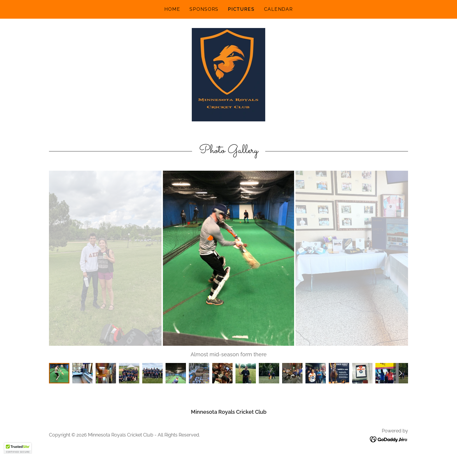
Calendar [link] (278, 9)
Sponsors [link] (204, 9)
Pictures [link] (241, 9)
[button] (17, 448)
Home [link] (172, 9)
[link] (229, 74)
